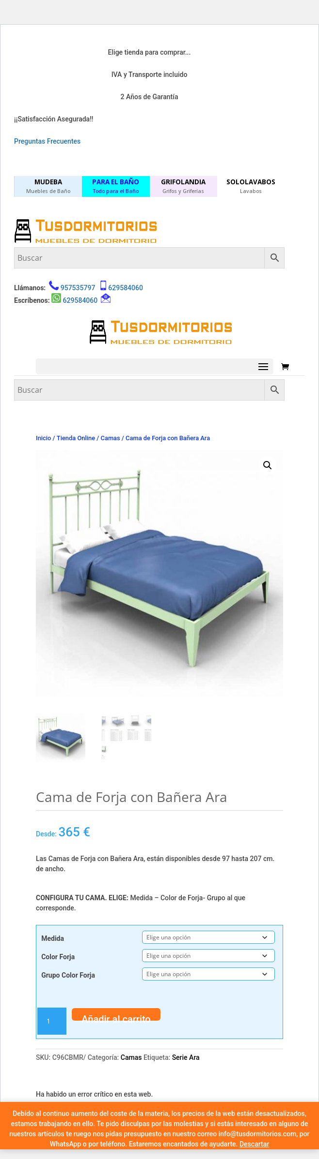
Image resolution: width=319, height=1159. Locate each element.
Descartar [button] (254, 1144)
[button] (267, 465)
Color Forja (58, 957)
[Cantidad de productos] (51, 1021)
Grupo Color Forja (68, 975)
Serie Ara (186, 1057)
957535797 (78, 288)
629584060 (125, 288)
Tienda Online (76, 438)
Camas (110, 438)
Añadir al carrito (116, 1017)
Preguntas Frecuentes (47, 141)
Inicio (43, 438)
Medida (52, 938)
